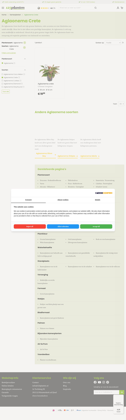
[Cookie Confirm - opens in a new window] (103, 192)
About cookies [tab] (63, 200)
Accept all (96, 226)
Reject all (29, 226)
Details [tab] (97, 200)
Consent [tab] (28, 200)
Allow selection (63, 226)
